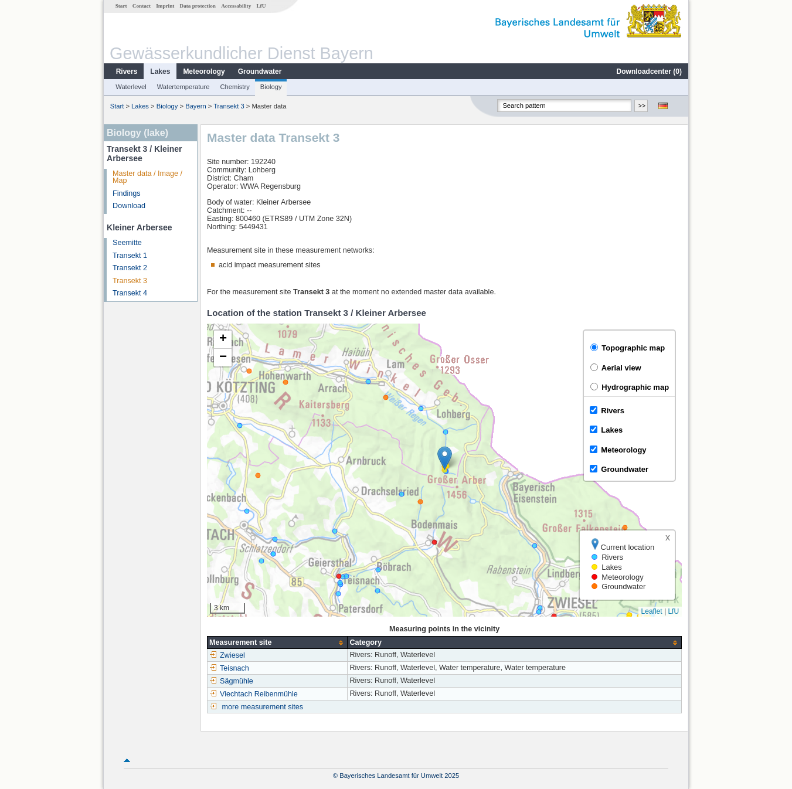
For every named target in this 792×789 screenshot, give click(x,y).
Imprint (165, 6)
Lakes (160, 71)
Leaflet (651, 611)
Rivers (127, 71)
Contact (141, 6)
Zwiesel (227, 655)
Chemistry (234, 86)
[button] (444, 458)
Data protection (198, 6)
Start (121, 6)
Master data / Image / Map (147, 177)
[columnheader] (278, 643)
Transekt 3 (228, 106)
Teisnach (229, 668)
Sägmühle (231, 681)
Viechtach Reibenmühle (253, 694)
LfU (261, 6)
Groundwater (260, 71)
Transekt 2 (130, 268)
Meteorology (204, 71)
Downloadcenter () (649, 71)
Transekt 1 (130, 255)
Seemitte (127, 243)
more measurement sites (263, 707)
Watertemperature (183, 86)
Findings (127, 193)
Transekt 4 (130, 293)
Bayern (195, 106)
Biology (271, 86)
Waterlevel (130, 86)
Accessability (236, 6)
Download (129, 206)
